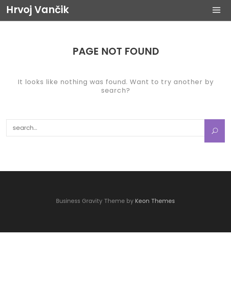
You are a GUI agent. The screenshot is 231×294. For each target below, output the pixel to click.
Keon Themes (155, 201)
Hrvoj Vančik (37, 10)
